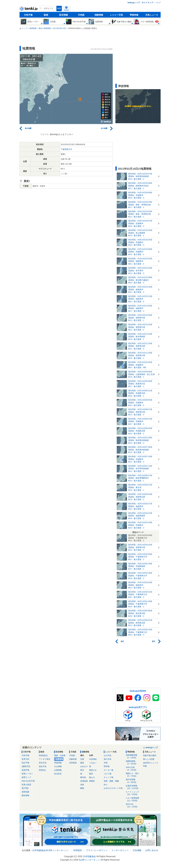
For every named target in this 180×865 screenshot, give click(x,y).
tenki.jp (29, 9)
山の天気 (107, 755)
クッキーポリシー (120, 850)
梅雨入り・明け (133, 774)
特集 (145, 766)
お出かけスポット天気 (113, 788)
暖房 (91, 774)
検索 (59, 8)
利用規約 (77, 850)
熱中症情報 (133, 780)
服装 (82, 763)
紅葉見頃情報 (133, 787)
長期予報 (25, 770)
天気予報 (28, 15)
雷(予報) (25, 788)
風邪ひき (93, 770)
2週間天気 (26, 766)
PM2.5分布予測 (28, 781)
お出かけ (84, 766)
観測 (46, 15)
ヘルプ (158, 2)
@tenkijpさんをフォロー (61, 134)
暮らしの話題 (148, 759)
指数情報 (99, 15)
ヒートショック (133, 793)
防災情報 (63, 15)
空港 (106, 763)
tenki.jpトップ (133, 2)
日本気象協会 (39, 850)
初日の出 (133, 805)
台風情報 (58, 770)
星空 (82, 770)
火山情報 (58, 766)
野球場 (106, 766)
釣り (106, 785)
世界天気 (25, 759)
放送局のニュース (150, 763)
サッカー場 (108, 770)
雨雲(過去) (43, 755)
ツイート (44, 134)
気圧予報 (25, 763)
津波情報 (58, 763)
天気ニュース (151, 15)
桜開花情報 (133, 762)
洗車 (82, 785)
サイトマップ (147, 2)
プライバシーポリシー (97, 850)
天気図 (81, 15)
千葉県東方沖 (66, 149)
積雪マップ (26, 777)
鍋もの (92, 777)
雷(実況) (42, 770)
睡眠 (82, 788)
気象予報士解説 (149, 755)
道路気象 (25, 792)
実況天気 (42, 763)
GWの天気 (133, 768)
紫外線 (83, 777)
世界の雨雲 (26, 785)
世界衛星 (73, 763)
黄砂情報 (25, 795)
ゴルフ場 (107, 774)
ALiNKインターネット (56, 850)
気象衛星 (73, 759)
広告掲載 (137, 850)
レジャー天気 (116, 15)
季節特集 (134, 15)
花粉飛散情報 (133, 756)
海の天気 (107, 759)
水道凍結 (93, 759)
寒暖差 (92, 781)
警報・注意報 (59, 755)
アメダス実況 (44, 759)
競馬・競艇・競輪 (111, 781)
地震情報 (59, 759)
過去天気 (42, 766)
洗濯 (82, 759)
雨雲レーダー (27, 774)
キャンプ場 (108, 777)
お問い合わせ (151, 850)
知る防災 (58, 774)
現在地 (66, 10)
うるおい (93, 763)
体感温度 (84, 781)
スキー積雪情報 (133, 799)
